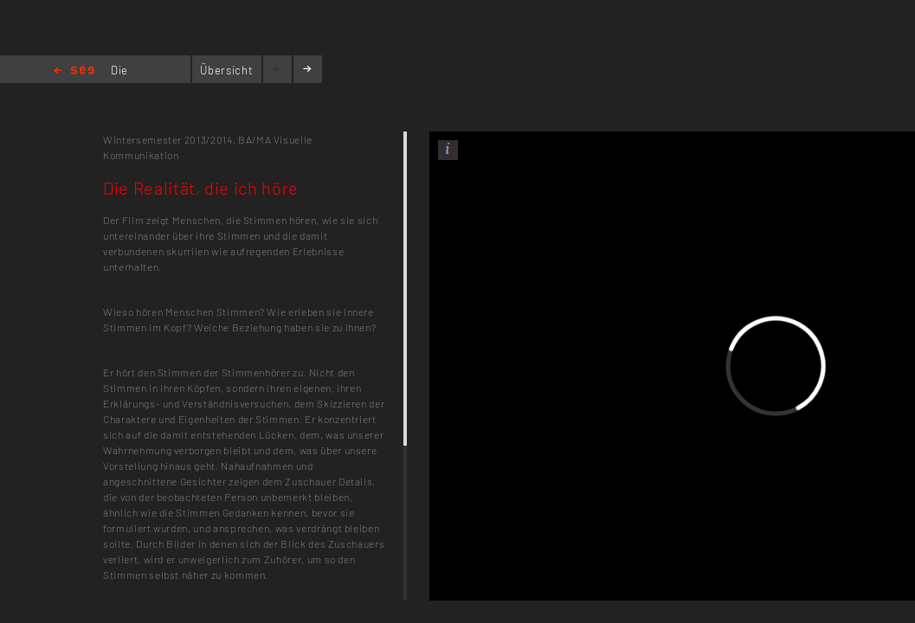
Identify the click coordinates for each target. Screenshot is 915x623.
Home (74, 71)
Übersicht (226, 70)
